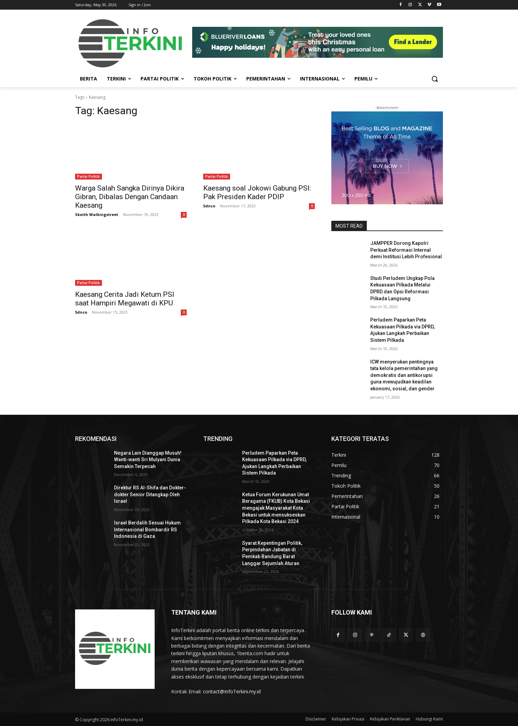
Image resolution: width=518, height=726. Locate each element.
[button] (434, 79)
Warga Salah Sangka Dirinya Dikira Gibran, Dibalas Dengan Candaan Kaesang (129, 196)
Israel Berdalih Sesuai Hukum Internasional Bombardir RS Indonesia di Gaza (147, 529)
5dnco (209, 205)
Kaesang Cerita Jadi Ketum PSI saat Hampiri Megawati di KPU (124, 298)
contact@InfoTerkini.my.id (232, 691)
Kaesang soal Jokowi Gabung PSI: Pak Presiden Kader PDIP (257, 192)
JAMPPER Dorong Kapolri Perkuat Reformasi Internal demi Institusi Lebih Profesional (406, 249)
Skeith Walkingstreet (96, 214)
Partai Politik (88, 176)
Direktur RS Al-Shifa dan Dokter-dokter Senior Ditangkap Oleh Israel (150, 494)
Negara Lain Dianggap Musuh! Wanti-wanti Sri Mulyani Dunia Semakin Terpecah (148, 459)
